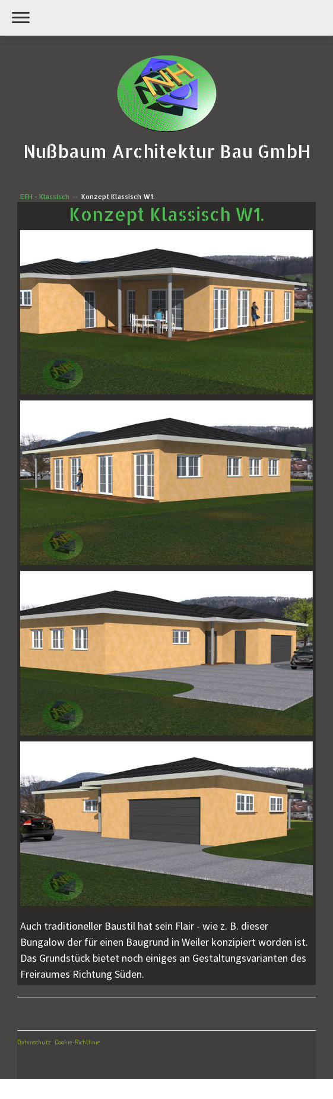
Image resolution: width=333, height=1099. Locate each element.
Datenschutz (33, 1041)
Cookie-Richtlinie (77, 1041)
